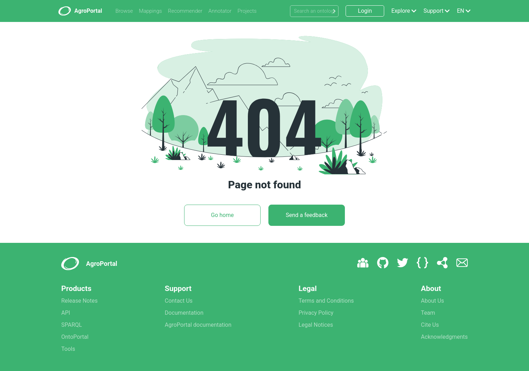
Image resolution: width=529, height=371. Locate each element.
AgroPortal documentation (198, 324)
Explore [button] (400, 10)
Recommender (185, 11)
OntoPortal (75, 336)
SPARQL (71, 324)
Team (428, 312)
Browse (124, 11)
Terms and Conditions (326, 300)
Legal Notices (315, 324)
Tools (68, 349)
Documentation (184, 312)
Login (365, 10)
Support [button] (433, 10)
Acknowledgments (444, 336)
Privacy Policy (316, 312)
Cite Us (430, 324)
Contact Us (179, 300)
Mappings (150, 11)
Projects (247, 11)
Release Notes (79, 300)
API (65, 312)
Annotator (220, 11)
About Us (432, 300)
